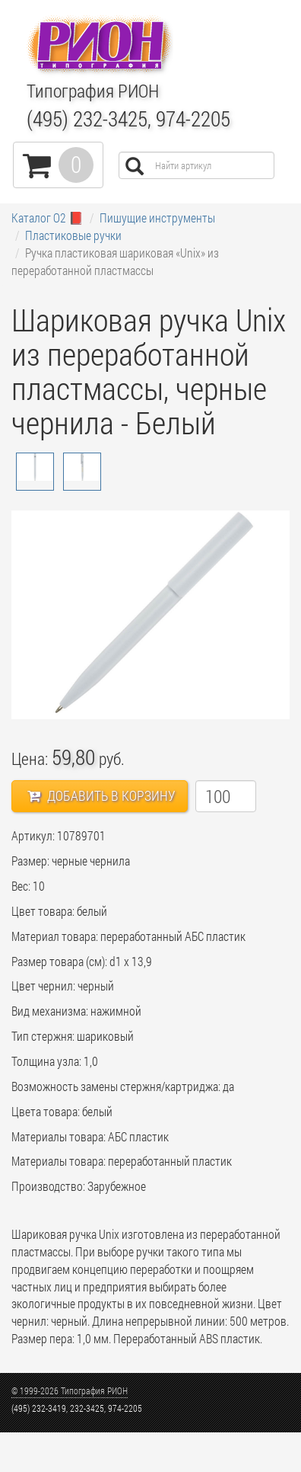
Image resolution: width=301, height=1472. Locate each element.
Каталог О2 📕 (47, 218)
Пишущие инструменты (157, 218)
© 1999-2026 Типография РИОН (69, 1390)
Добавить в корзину (101, 795)
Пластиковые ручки (73, 235)
